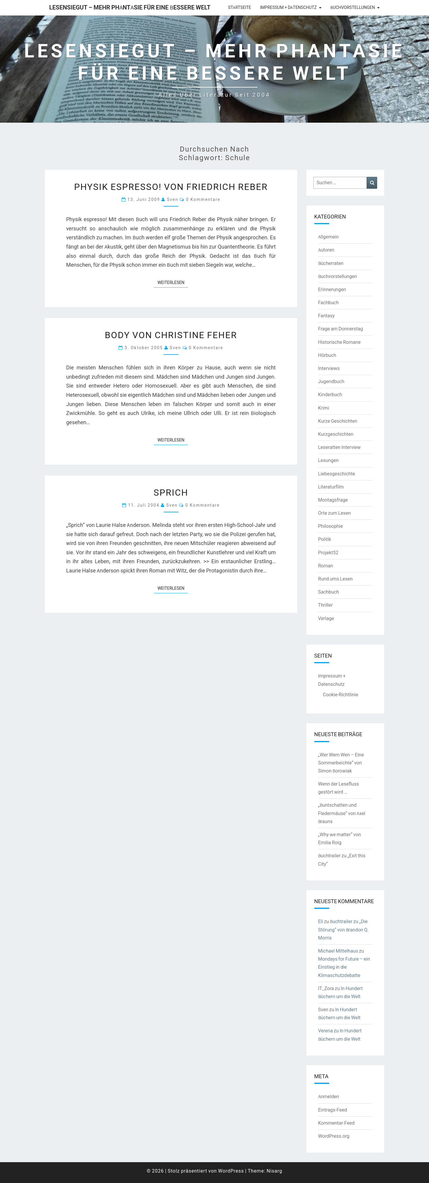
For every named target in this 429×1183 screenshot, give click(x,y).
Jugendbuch (331, 381)
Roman (325, 566)
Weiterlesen (172, 282)
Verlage (326, 618)
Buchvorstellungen (352, 7)
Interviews (329, 368)
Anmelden (328, 1096)
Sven (172, 199)
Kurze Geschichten (338, 421)
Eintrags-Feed (332, 1110)
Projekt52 (328, 552)
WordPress (231, 1171)
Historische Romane (339, 342)
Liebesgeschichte (336, 474)
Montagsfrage (333, 500)
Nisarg (274, 1171)
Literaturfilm (331, 487)
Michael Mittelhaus (338, 951)
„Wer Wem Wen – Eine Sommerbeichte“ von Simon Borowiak (341, 763)
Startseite (239, 7)
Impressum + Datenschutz (288, 7)
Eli (320, 921)
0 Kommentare (203, 199)
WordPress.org (333, 1136)
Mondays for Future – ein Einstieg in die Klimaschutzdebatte (344, 967)
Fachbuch (328, 302)
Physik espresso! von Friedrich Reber (171, 186)
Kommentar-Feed (336, 1123)
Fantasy (326, 316)
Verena (325, 1031)
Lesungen (328, 460)
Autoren (326, 250)
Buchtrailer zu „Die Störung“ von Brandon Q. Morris (343, 929)
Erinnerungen (332, 289)
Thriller (325, 605)
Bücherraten (330, 263)
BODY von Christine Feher (171, 334)
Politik (324, 539)
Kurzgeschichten (335, 434)
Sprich (171, 492)
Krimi (323, 408)
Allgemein (328, 237)
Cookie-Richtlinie (340, 694)
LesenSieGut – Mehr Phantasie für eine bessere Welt (130, 7)
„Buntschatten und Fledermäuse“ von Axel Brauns (342, 813)
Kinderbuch (330, 394)
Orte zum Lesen (334, 513)
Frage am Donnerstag (340, 329)
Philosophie (330, 526)
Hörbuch (327, 355)
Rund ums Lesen (335, 579)
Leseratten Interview (339, 447)
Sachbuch (328, 592)
